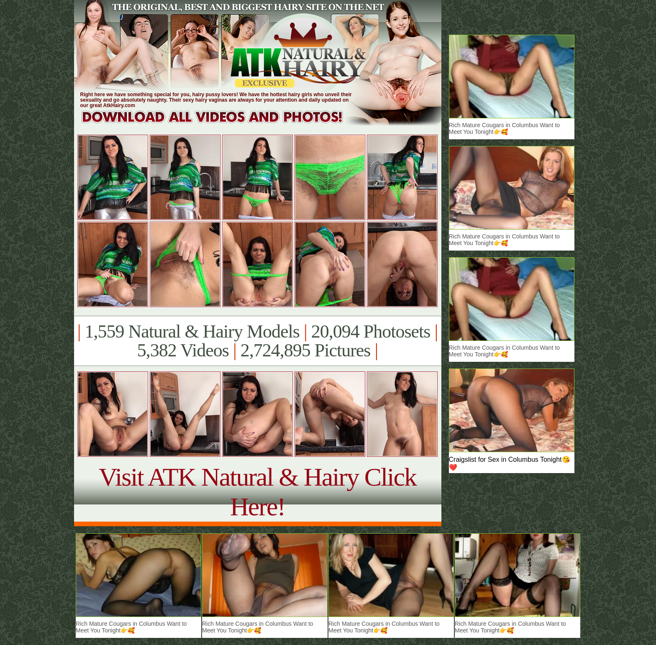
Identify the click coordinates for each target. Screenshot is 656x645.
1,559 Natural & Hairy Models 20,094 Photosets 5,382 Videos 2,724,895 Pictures (257, 341)
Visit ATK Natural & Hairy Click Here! (257, 492)
